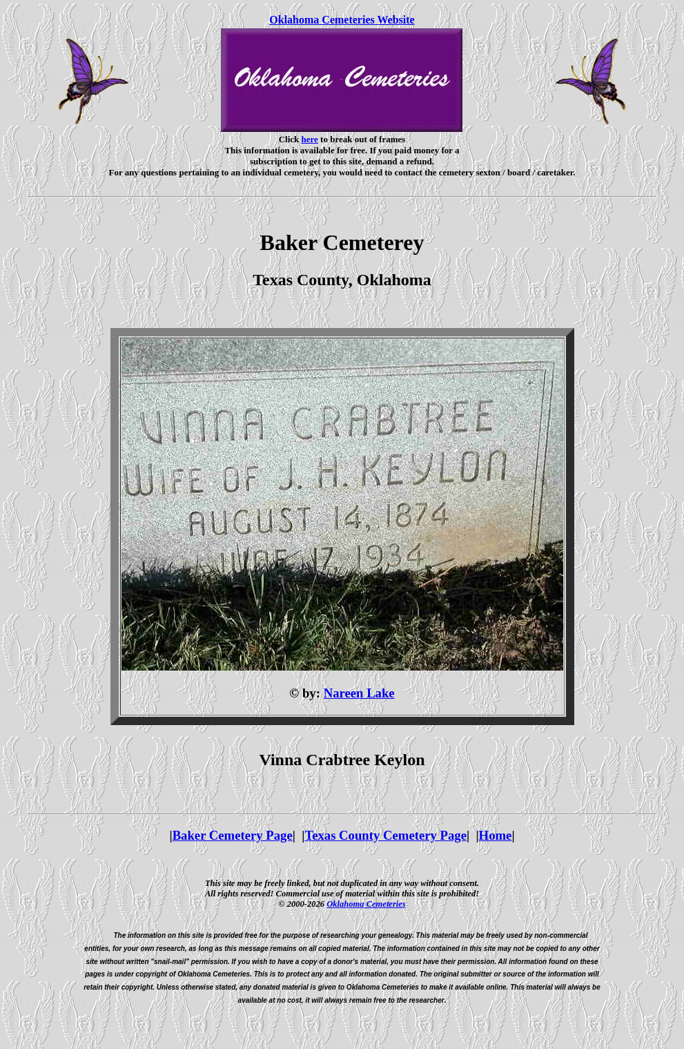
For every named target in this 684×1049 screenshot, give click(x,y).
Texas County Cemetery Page (385, 835)
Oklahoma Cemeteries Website (341, 20)
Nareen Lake (359, 693)
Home (495, 835)
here (310, 139)
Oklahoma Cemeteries (366, 904)
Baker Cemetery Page (233, 835)
